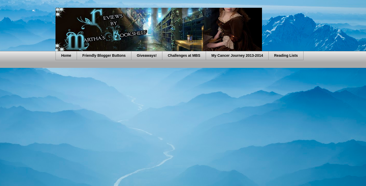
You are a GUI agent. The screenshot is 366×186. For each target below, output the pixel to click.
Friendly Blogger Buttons (104, 55)
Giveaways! (147, 55)
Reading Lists (286, 55)
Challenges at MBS (184, 55)
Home (66, 55)
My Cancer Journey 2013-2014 (237, 55)
